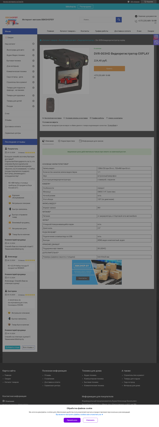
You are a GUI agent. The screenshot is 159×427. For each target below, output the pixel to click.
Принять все (72, 420)
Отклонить (90, 420)
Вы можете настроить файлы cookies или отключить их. (78, 414)
